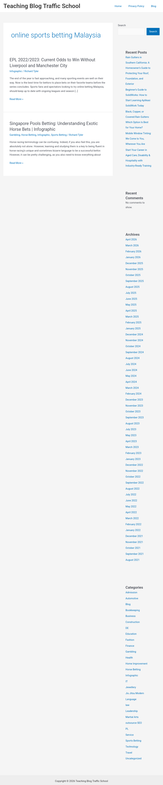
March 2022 (132, 513)
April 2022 (131, 507)
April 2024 (131, 380)
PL (127, 718)
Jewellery (131, 678)
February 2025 (134, 322)
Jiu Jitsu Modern (135, 684)
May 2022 (131, 501)
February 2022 (134, 518)
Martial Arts (132, 707)
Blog (154, 6)
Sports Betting (61, 134)
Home (122, 6)
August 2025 (133, 287)
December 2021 (135, 530)
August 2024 (133, 357)
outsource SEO (134, 712)
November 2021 (135, 536)
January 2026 (133, 258)
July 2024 (131, 362)
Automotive (132, 591)
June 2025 (132, 299)
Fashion (130, 632)
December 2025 (135, 264)
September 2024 (135, 351)
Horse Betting (29, 134)
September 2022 (135, 478)
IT (127, 672)
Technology (132, 736)
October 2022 (133, 472)
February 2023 (134, 449)
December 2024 (135, 333)
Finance (130, 638)
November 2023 (135, 403)
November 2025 (135, 270)
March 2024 (132, 386)
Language (131, 689)
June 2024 (132, 368)
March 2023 (132, 443)
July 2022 (131, 489)
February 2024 (134, 391)
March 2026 (132, 247)
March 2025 (132, 316)
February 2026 (134, 253)
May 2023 (131, 432)
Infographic (16, 71)
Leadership (132, 701)
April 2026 (131, 241)
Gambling (15, 134)
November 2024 (135, 339)
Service (130, 724)
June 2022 (132, 495)
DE (127, 620)
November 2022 (135, 466)
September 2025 (135, 281)
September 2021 (135, 547)
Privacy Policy (139, 6)
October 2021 (133, 541)
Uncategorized (134, 747)
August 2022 (133, 484)
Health (129, 649)
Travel (129, 741)
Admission (132, 585)
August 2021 (133, 553)
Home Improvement (137, 655)
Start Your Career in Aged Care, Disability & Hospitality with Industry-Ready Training (138, 157)
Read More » (17, 99)
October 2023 (133, 409)
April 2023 (131, 438)
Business (131, 609)
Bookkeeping (133, 603)
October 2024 (133, 345)
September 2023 (135, 414)
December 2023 (135, 397)
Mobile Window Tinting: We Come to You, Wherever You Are (138, 136)
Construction (133, 614)
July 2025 (131, 293)
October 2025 (133, 276)
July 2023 (131, 426)
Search (122, 25)
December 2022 (135, 461)
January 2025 (133, 328)
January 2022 (133, 524)
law (127, 695)
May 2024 (131, 374)
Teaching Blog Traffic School (41, 6)
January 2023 (133, 455)
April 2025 (131, 310)
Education (131, 626)
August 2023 (133, 420)
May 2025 (131, 305)
